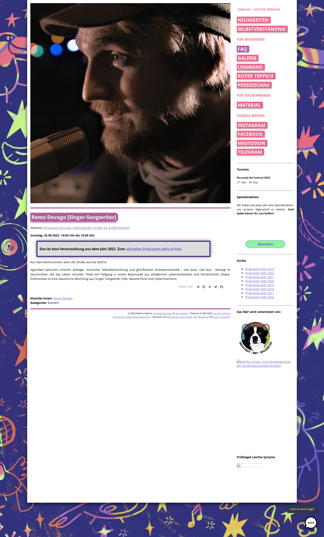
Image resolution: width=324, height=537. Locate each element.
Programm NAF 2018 (259, 289)
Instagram (251, 125)
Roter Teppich (255, 76)
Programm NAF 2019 (259, 285)
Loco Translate (222, 316)
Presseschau (254, 85)
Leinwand (250, 67)
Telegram (250, 152)
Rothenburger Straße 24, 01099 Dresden (101, 228)
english (244, 9)
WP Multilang (201, 316)
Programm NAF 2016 (259, 297)
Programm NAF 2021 (259, 277)
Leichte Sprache (267, 9)
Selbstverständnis (262, 29)
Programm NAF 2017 (259, 293)
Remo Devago (62, 298)
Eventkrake (186, 316)
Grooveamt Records (57, 228)
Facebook (250, 134)
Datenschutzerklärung (138, 316)
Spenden (265, 244)
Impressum (119, 316)
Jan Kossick (181, 313)
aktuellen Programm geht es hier (153, 249)
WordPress (173, 316)
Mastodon (251, 143)
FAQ (242, 49)
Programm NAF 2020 (259, 281)
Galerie (247, 58)
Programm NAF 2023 (259, 269)
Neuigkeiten (253, 20)
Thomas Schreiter (163, 313)
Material (249, 105)
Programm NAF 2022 (259, 273)
